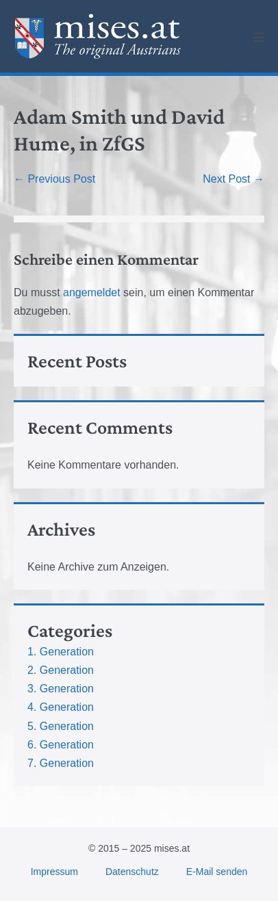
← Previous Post (54, 179)
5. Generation (60, 726)
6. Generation (60, 744)
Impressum (54, 871)
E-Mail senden (217, 871)
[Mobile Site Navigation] (258, 36)
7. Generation (60, 763)
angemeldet (92, 292)
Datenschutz (132, 871)
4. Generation (60, 707)
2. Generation (60, 670)
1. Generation (60, 651)
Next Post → (233, 179)
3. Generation (60, 688)
